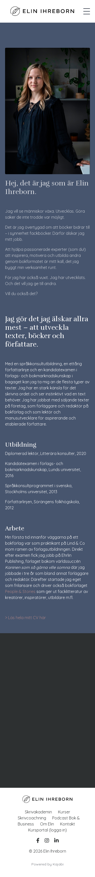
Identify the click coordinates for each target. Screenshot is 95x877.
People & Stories (20, 591)
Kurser (64, 811)
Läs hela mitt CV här (27, 617)
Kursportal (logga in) (47, 830)
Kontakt (67, 823)
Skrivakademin (38, 811)
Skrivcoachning (32, 817)
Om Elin (47, 823)
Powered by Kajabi (47, 864)
